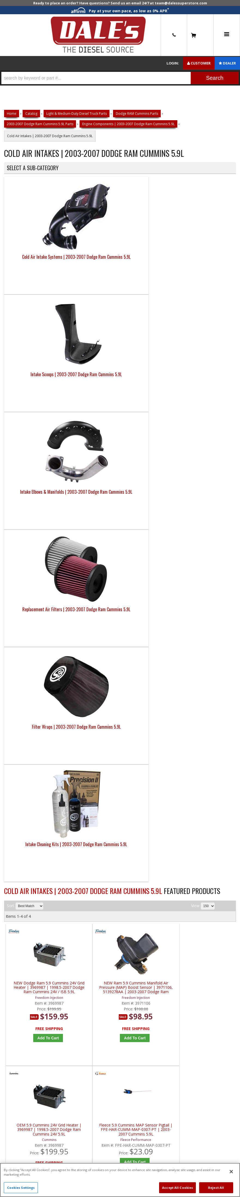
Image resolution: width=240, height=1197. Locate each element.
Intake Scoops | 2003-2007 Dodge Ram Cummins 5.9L (91, 264)
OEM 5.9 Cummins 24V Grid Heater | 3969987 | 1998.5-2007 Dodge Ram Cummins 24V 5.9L (151, 521)
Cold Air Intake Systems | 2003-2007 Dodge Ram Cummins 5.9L (33, 267)
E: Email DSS (19, 731)
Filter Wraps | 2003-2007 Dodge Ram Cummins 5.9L (33, 381)
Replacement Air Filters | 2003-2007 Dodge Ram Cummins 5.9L (207, 267)
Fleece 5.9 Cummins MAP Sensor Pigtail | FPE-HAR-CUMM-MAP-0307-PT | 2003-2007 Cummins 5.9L (208, 521)
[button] (120, 78)
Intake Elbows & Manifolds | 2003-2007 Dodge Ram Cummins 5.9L (149, 267)
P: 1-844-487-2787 (26, 713)
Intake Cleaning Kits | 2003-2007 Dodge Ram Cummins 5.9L (91, 385)
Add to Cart (36, 572)
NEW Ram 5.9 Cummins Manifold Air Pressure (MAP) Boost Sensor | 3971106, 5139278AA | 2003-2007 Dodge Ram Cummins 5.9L (93, 521)
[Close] (231, 1172)
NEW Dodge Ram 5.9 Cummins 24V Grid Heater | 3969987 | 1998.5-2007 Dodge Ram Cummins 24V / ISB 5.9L (34, 521)
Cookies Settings (21, 1188)
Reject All (216, 1188)
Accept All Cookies (177, 1188)
